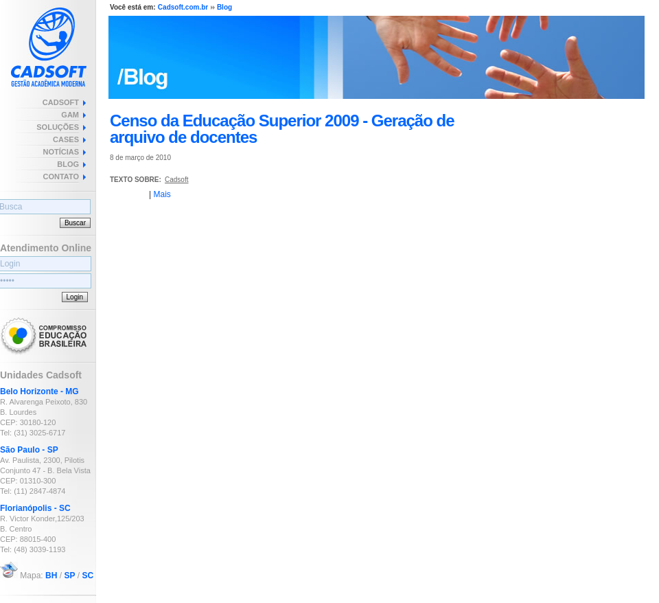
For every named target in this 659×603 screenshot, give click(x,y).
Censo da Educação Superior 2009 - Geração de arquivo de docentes (282, 128)
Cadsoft (176, 179)
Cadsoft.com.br (183, 7)
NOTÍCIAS (61, 152)
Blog (224, 7)
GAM (70, 115)
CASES (66, 139)
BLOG (68, 164)
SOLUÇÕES (57, 127)
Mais (161, 194)
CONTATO (61, 176)
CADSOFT (61, 102)
